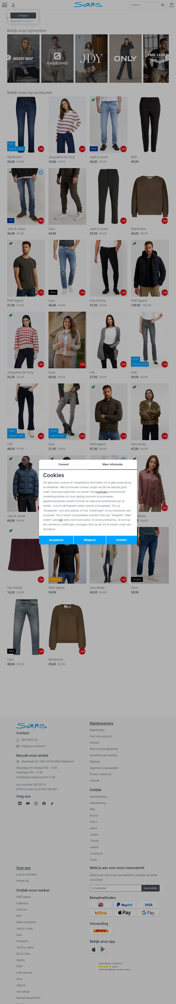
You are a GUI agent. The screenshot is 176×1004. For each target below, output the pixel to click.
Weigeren (90, 540)
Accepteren (56, 540)
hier (60, 519)
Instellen (121, 540)
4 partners (101, 492)
